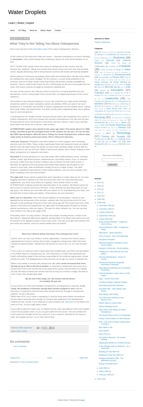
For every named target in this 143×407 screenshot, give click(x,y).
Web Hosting (112, 144)
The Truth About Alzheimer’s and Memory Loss (111, 299)
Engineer (97, 75)
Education (125, 72)
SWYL (108, 133)
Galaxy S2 (124, 80)
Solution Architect (101, 127)
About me (33, 30)
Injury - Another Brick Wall (109, 279)
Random (100, 114)
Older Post (84, 358)
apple (128, 52)
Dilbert (127, 69)
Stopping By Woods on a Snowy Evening (114, 343)
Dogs (101, 72)
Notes (117, 106)
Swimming (98, 133)
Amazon (104, 52)
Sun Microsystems (121, 130)
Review (126, 114)
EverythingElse (104, 77)
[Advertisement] (49, 352)
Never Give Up (104, 334)
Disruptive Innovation (107, 240)
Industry (102, 90)
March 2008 (104, 371)
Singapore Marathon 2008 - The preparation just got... (111, 359)
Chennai (110, 60)
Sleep (96, 125)
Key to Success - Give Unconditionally (113, 236)
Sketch (124, 122)
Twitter (128, 139)
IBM (107, 87)
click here (69, 302)
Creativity (124, 65)
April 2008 (103, 368)
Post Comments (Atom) (29, 362)
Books (109, 58)
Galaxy (103, 80)
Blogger (82, 400)
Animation (120, 52)
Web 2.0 (116, 141)
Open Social (99, 108)
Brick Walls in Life (105, 327)
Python (117, 111)
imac (121, 87)
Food (126, 77)
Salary (104, 120)
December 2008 (105, 206)
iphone (118, 93)
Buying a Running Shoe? (108, 364)
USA (99, 142)
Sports (113, 127)
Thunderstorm (99, 139)
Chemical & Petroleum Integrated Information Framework (111, 264)
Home (12, 30)
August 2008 (104, 219)
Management (123, 101)
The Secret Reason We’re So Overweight (114, 315)
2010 (99, 196)
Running (100, 117)
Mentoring (124, 104)
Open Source (111, 109)
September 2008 (106, 216)
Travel (120, 139)
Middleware (107, 106)
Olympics (125, 106)
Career (97, 60)
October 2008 (104, 212)
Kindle (119, 95)
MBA (110, 104)
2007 (99, 379)
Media (116, 104)
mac (115, 101)
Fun (96, 80)
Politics (125, 108)
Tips (108, 139)
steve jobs (98, 130)
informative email (40, 49)
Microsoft (98, 106)
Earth (116, 72)
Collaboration (100, 66)
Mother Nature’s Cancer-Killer (110, 303)
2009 (99, 199)
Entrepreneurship (122, 74)
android (111, 52)
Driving (108, 72)
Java (105, 95)
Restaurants (117, 114)
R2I (124, 111)
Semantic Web (113, 122)
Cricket (103, 70)
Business (119, 57)
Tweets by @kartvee (102, 42)
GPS (106, 84)
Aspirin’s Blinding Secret (108, 306)
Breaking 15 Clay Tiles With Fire (111, 355)
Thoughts (120, 136)
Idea (115, 87)
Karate (112, 95)
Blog (102, 58)
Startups (122, 127)
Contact (58, 30)
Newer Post (15, 358)
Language (127, 95)
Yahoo (128, 144)
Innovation (117, 89)
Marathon (99, 104)
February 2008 (105, 375)
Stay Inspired (104, 331)
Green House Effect (116, 84)
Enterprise (107, 75)
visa (106, 141)
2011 (99, 193)
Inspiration (99, 93)
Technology (123, 132)
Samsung (113, 120)
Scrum (122, 120)
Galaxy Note (113, 80)
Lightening (107, 101)
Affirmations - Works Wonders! (110, 233)
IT (124, 93)
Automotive (124, 54)
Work (121, 144)
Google (97, 85)
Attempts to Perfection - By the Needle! (114, 248)
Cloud (124, 63)
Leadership (111, 98)
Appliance (100, 54)
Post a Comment (20, 346)
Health (24, 331)
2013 (99, 186)
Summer (108, 130)
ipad (111, 93)
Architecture (112, 55)
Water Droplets (27, 12)
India (128, 87)
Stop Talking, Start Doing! (108, 294)
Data (110, 70)
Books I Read (46, 30)
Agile (96, 52)
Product (109, 111)
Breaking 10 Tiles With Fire (109, 352)
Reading (108, 114)
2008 (99, 203)
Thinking (105, 136)
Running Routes (117, 117)
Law (99, 99)
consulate (112, 66)
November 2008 (105, 209)
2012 (99, 189)
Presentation (99, 111)
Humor (99, 87)
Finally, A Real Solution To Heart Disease (114, 319)
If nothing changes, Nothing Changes (113, 282)
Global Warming (120, 82)
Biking (96, 58)
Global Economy (101, 82)
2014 (99, 183)
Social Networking (117, 125)
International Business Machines (111, 285)
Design (118, 70)
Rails (128, 111)
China (113, 63)
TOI (114, 139)
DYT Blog (22, 30)
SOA (103, 125)
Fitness (19, 331)
